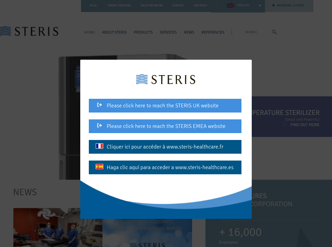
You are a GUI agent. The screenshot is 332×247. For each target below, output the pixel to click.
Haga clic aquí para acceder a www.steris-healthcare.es (165, 167)
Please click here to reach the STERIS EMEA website (161, 126)
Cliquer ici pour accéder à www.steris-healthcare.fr (159, 146)
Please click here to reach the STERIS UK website (157, 105)
